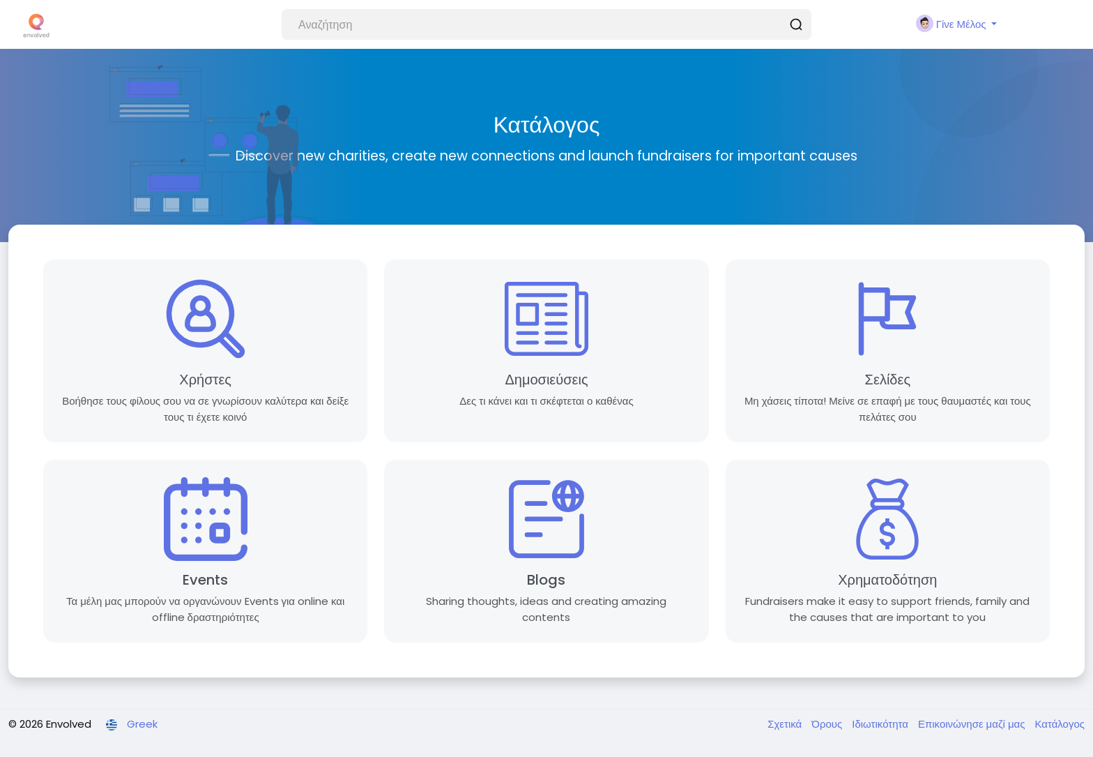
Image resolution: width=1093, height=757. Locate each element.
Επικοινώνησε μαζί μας (972, 724)
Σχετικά (785, 724)
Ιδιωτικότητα (881, 724)
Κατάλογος (1059, 724)
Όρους (828, 724)
